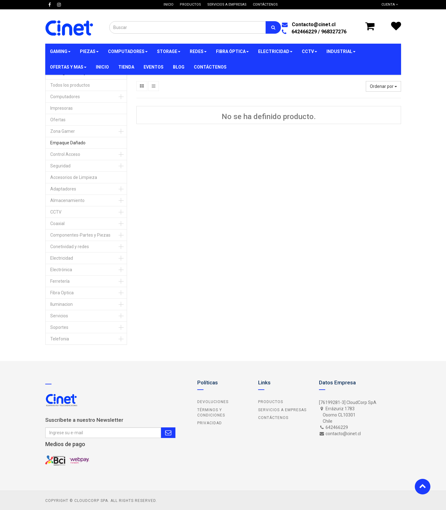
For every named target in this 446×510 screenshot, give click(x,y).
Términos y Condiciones (211, 412)
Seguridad (60, 165)
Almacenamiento (67, 200)
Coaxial (57, 223)
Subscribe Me (168, 433)
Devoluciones (212, 402)
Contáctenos (273, 418)
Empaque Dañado (68, 142)
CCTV (55, 211)
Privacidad (209, 423)
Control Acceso (65, 154)
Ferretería (60, 281)
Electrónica (61, 269)
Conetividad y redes (69, 246)
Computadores (65, 96)
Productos (270, 402)
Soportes (59, 327)
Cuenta (389, 4)
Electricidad (61, 258)
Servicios (59, 315)
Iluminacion (61, 304)
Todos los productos (70, 85)
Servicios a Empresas (282, 410)
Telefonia (59, 338)
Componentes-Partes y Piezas (80, 235)
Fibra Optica (62, 292)
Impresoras (61, 108)
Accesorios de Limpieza (73, 177)
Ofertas (58, 119)
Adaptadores (63, 188)
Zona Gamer (62, 131)
